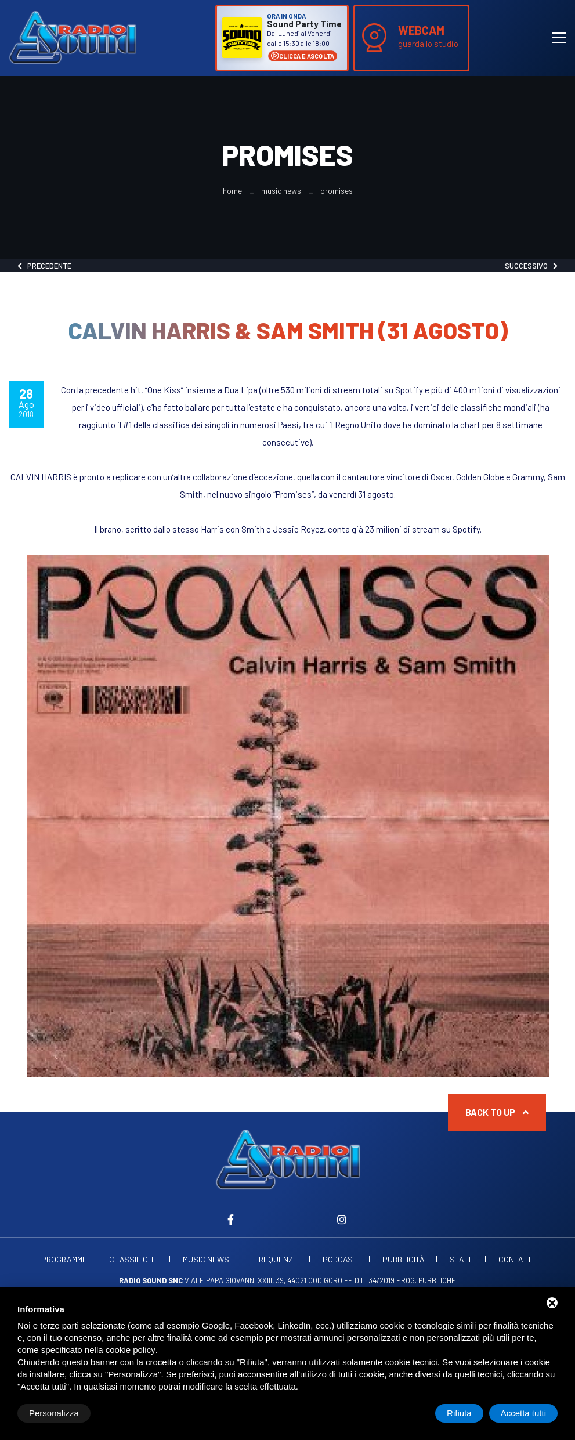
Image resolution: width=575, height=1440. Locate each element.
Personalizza (54, 1413)
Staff (461, 1260)
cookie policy (130, 1350)
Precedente (44, 265)
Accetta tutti (523, 1413)
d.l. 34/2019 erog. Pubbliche (405, 1280)
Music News (281, 191)
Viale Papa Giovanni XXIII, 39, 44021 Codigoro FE (236, 1280)
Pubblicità (403, 1260)
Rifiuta (459, 1413)
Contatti (516, 1260)
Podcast (340, 1260)
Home (232, 191)
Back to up (497, 1111)
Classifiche (133, 1260)
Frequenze (276, 1260)
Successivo (531, 265)
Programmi (62, 1260)
